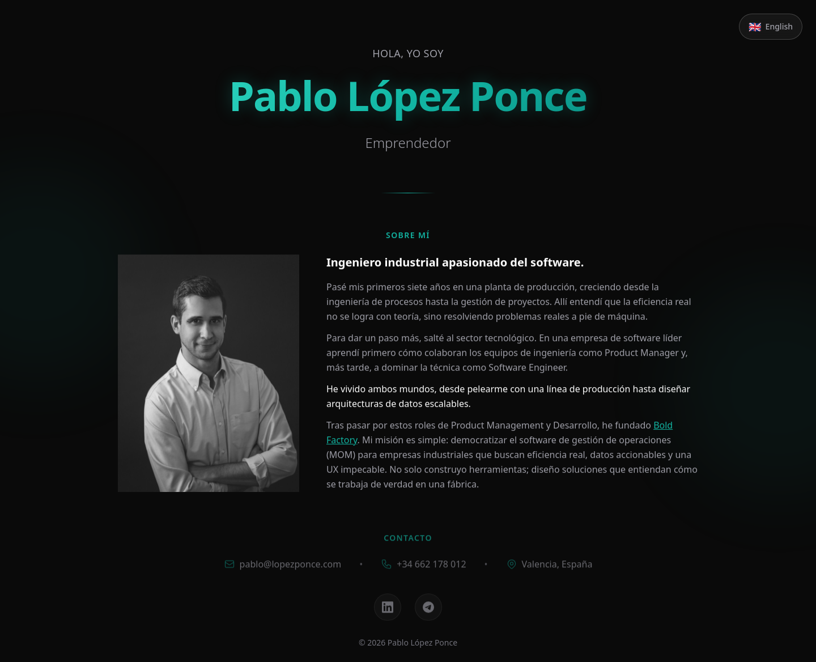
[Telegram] (428, 609)
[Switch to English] (770, 27)
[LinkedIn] (387, 609)
